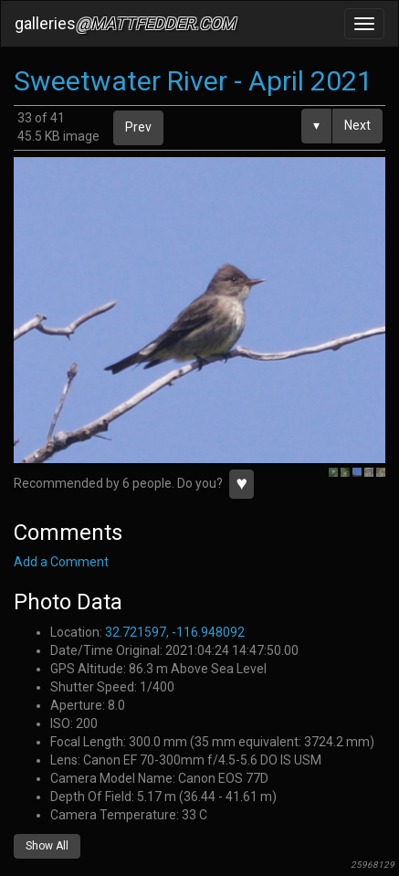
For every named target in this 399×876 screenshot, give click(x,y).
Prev (138, 127)
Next (357, 125)
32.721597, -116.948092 (175, 632)
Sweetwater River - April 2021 (193, 81)
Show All (47, 845)
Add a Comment (61, 561)
